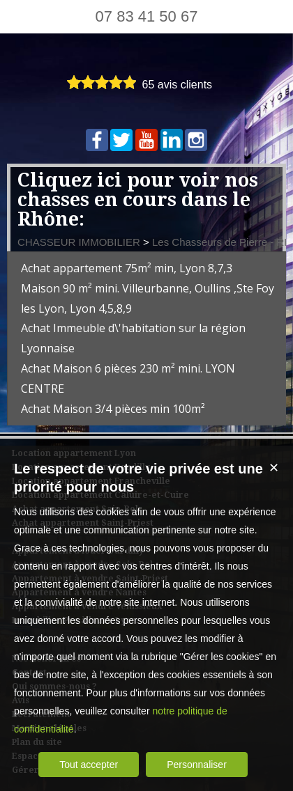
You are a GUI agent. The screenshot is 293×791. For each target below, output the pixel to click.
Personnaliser (197, 764)
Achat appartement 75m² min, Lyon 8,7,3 (126, 268)
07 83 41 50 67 (147, 16)
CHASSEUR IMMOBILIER (78, 242)
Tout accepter (88, 764)
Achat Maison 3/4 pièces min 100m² (113, 408)
